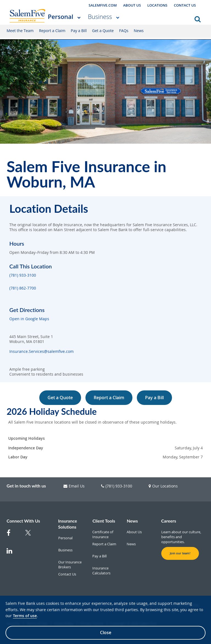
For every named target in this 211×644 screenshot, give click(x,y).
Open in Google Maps (29, 318)
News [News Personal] (139, 30)
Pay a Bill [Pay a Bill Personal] (79, 30)
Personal (60, 16)
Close (105, 632)
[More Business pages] (117, 17)
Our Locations (163, 486)
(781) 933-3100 (22, 275)
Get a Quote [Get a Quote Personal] (103, 30)
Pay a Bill (154, 398)
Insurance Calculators (101, 570)
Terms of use (25, 615)
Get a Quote (60, 398)
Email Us (74, 486)
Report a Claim (109, 398)
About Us (134, 531)
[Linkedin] (13, 553)
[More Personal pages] (79, 17)
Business (100, 16)
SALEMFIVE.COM (103, 5)
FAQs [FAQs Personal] (124, 30)
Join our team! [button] (180, 553)
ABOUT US (132, 5)
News (131, 543)
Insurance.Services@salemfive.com (41, 351)
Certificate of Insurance (102, 534)
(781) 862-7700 (22, 288)
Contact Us (67, 574)
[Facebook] (13, 535)
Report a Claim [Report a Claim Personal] (52, 30)
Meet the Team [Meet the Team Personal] (20, 30)
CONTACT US (185, 5)
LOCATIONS (157, 5)
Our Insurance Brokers (70, 564)
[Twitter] (31, 536)
